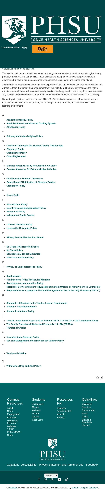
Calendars (87, 404)
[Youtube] (59, 479)
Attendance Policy (15, 127)
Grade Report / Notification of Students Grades (30, 182)
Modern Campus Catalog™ (85, 488)
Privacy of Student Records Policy (24, 267)
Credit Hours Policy (16, 153)
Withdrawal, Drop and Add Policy (23, 366)
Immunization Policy (17, 204)
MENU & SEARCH (42, 49)
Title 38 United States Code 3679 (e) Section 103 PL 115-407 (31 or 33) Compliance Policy (52, 320)
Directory (86, 407)
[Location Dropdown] (51, 475)
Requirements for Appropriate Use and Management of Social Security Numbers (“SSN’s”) (53, 290)
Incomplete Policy (15, 211)
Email (85, 413)
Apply (24, 47)
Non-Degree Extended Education (23, 254)
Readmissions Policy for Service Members (28, 280)
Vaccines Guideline (16, 353)
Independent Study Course (20, 215)
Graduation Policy (15, 186)
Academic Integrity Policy (19, 120)
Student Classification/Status (21, 306)
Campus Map (88, 410)
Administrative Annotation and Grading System (31, 123)
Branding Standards (87, 421)
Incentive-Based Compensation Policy (26, 208)
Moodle (35, 407)
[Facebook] (39, 479)
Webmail (36, 410)
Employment (13, 414)
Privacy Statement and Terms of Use (61, 464)
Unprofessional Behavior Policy (22, 337)
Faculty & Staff (64, 411)
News (10, 411)
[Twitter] (52, 479)
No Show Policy (14, 250)
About (10, 408)
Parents (61, 417)
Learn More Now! (10, 47)
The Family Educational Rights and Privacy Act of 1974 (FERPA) (39, 324)
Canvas (36, 417)
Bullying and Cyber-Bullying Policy (24, 136)
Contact (86, 425)
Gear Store (37, 420)
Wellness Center (11, 427)
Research (11, 417)
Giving (85, 417)
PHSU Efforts (13, 432)
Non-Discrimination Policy (20, 257)
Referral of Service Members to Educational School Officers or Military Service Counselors (53, 287)
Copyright (13, 464)
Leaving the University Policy (21, 228)
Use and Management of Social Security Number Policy (35, 341)
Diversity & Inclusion (12, 421)
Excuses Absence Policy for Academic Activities (31, 166)
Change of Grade (15, 149)
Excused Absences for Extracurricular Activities (31, 169)
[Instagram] (45, 479)
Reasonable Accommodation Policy (24, 283)
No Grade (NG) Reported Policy (22, 247)
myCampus (37, 404)
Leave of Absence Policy (19, 224)
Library (35, 413)
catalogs (13, 488)
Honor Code (12, 195)
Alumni (60, 414)
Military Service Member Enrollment (24, 237)
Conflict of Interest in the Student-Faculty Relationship (34, 146)
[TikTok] (66, 479)
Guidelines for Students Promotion (24, 178)
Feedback (92, 464)
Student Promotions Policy (20, 311)
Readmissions (13, 276)
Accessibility (28, 464)
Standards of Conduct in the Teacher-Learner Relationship (36, 303)
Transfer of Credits (16, 328)
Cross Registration (16, 156)
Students (61, 408)
